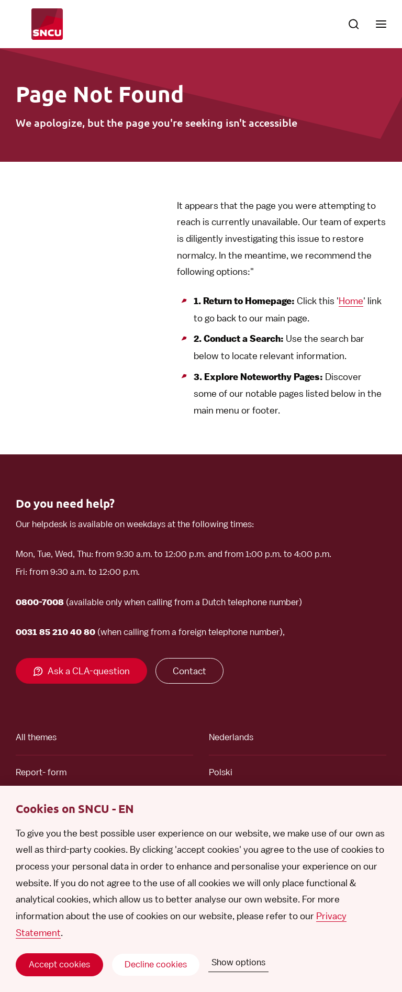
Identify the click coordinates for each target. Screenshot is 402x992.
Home (351, 301)
